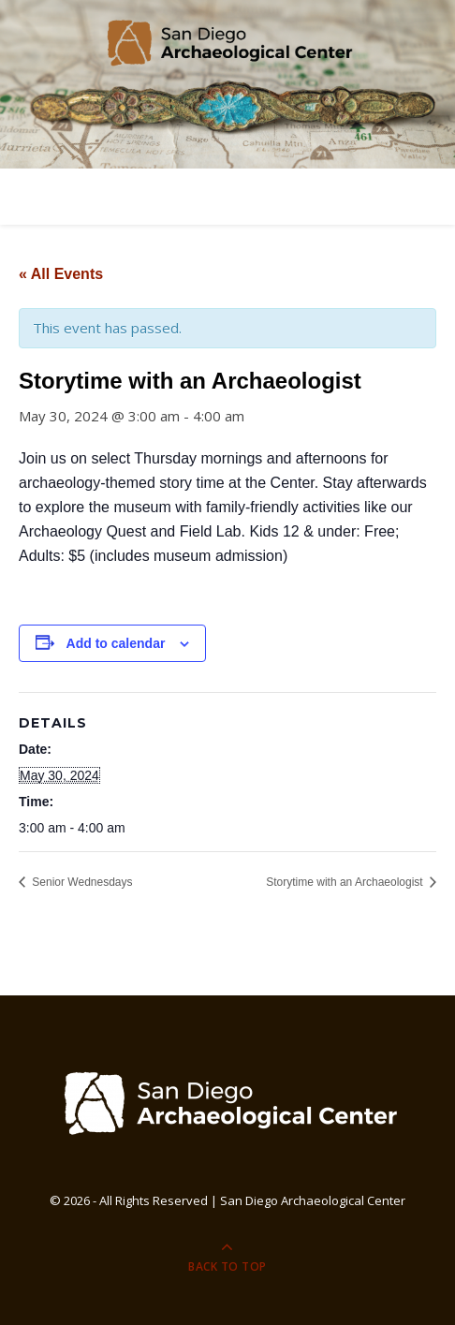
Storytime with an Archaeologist (346, 882)
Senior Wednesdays (81, 882)
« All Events (61, 274)
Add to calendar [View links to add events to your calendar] (116, 643)
